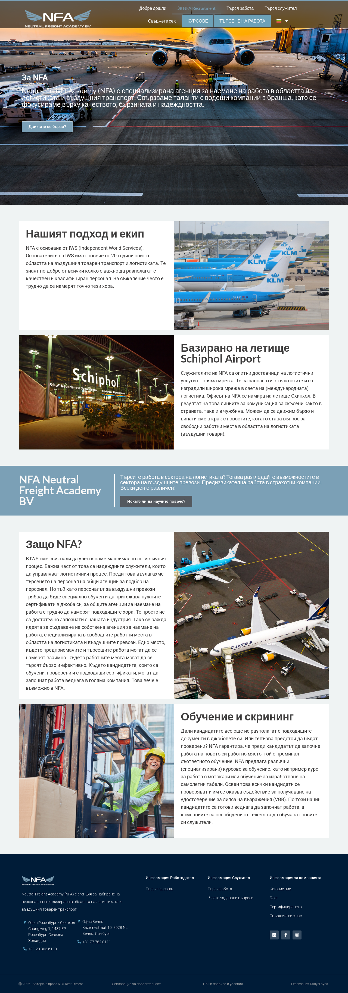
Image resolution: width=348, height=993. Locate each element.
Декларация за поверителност (136, 984)
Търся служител (281, 8)
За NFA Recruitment (196, 8)
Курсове (198, 20)
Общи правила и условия (223, 984)
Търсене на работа (242, 20)
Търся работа (240, 8)
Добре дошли (152, 8)
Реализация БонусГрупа (309, 984)
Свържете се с (162, 20)
